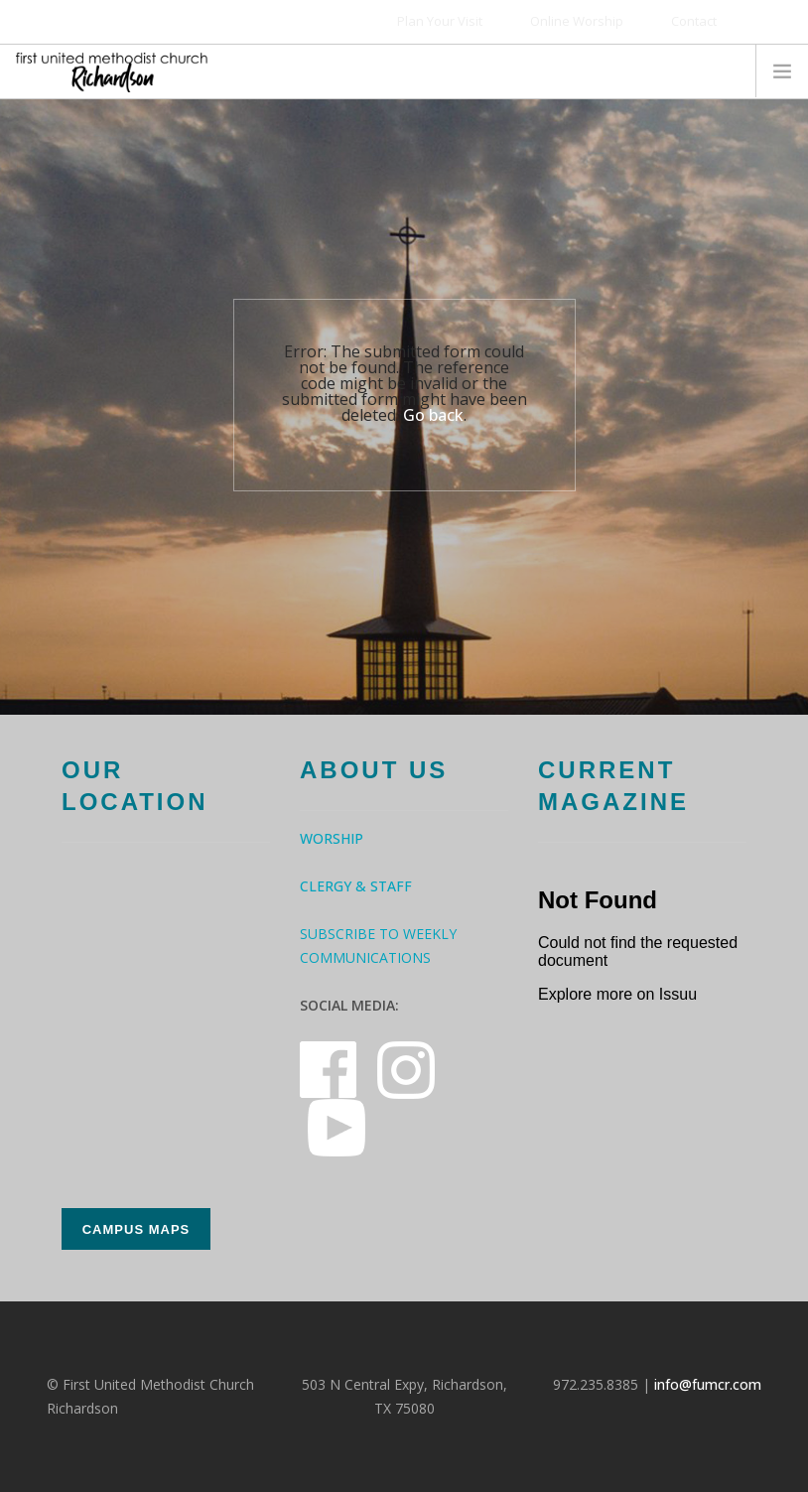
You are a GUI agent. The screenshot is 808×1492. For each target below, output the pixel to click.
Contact (694, 21)
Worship (331, 838)
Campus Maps (136, 1229)
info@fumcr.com (707, 1384)
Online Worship (576, 21)
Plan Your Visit (439, 21)
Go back (433, 415)
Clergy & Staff (356, 886)
